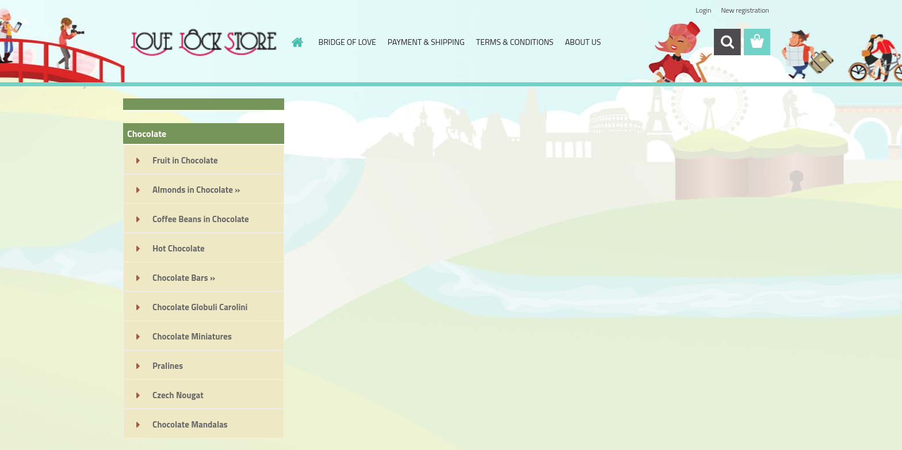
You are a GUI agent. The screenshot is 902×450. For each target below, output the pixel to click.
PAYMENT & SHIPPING (426, 42)
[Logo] (202, 42)
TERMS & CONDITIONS (515, 42)
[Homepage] (297, 42)
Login (703, 10)
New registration (745, 10)
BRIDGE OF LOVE (347, 42)
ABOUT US (583, 42)
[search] (727, 42)
